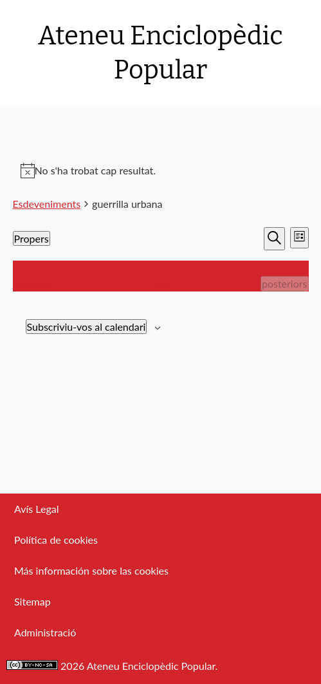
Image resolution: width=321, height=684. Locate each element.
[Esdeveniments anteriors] (33, 283)
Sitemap (32, 601)
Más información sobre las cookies (91, 570)
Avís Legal (36, 509)
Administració (45, 632)
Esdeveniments (47, 204)
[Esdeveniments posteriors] (285, 283)
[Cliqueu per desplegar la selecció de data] (31, 238)
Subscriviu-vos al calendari (86, 326)
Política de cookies (56, 539)
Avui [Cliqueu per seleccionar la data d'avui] (160, 283)
